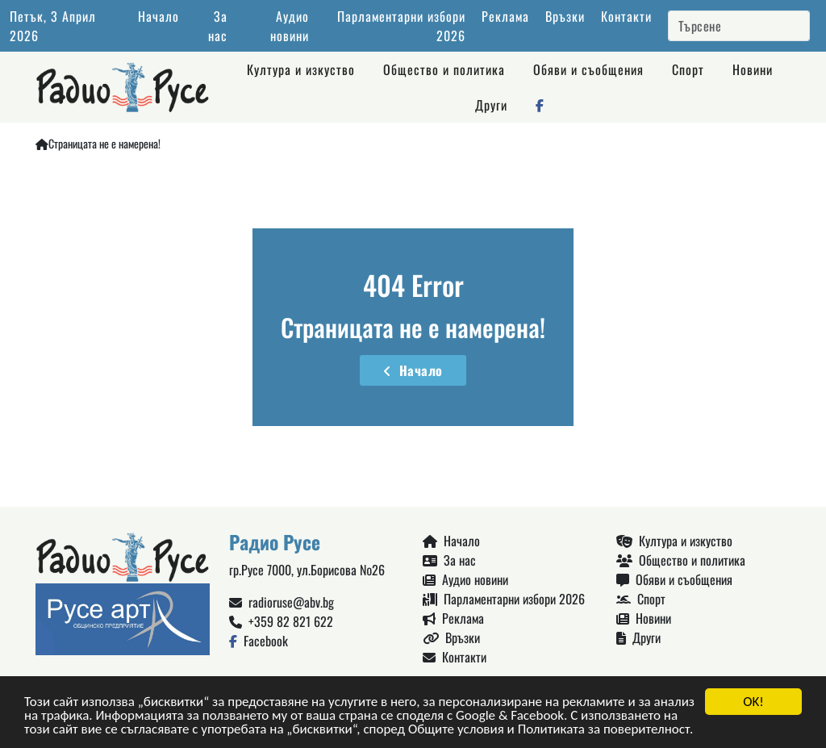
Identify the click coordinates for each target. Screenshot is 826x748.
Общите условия (456, 730)
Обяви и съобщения (588, 69)
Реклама (505, 16)
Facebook (258, 640)
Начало (158, 16)
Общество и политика (444, 69)
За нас (217, 25)
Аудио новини (289, 25)
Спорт (688, 69)
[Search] (739, 25)
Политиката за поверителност (604, 730)
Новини (752, 69)
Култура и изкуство (301, 69)
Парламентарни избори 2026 (504, 598)
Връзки (565, 16)
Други (491, 105)
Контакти (626, 16)
